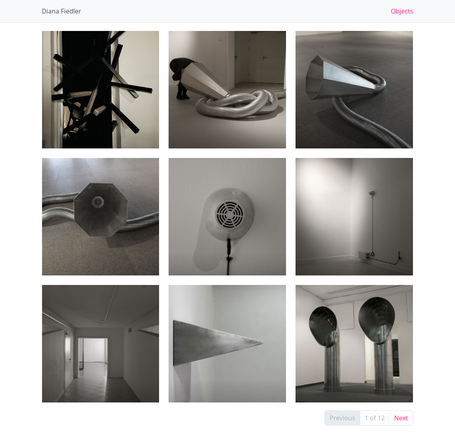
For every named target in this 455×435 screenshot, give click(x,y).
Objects (402, 11)
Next (401, 418)
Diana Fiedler (61, 11)
